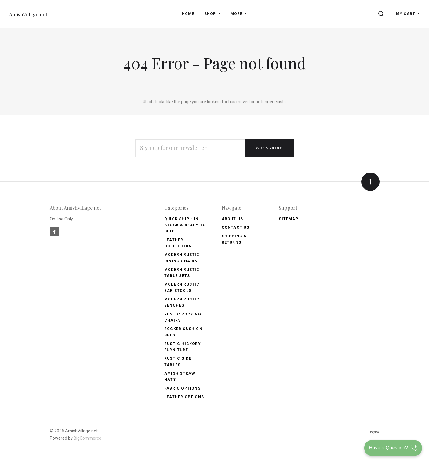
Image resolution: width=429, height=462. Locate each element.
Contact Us (235, 227)
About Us (232, 219)
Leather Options (184, 397)
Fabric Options (182, 388)
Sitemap (288, 219)
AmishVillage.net (28, 14)
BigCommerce (87, 438)
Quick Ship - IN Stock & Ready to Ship (185, 225)
